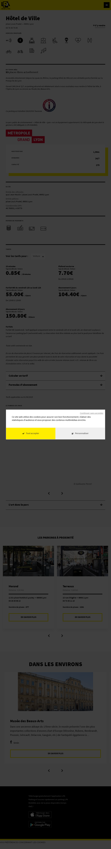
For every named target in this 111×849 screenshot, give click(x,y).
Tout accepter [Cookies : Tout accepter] (31, 433)
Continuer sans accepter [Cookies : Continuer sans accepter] (91, 413)
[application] (104, 842)
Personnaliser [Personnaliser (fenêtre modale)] (82, 433)
